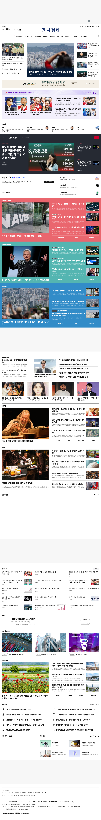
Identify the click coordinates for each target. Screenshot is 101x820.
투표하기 (85, 619)
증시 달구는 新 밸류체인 (13, 654)
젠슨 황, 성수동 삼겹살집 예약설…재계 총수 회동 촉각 (12, 399)
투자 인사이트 (5, 143)
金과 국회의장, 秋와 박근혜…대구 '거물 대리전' (40, 113)
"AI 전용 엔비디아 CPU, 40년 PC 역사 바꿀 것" (93, 55)
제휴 (10, 802)
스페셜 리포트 (6, 631)
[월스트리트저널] (14, 29)
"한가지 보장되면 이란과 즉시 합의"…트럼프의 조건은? (68, 270)
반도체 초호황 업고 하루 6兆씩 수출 (45, 597)
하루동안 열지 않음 (91, 83)
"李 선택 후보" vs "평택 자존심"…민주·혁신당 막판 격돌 (68, 110)
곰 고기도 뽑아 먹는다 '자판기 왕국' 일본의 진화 (67, 484)
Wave (3, 448)
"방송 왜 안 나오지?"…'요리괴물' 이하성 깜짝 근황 (62, 399)
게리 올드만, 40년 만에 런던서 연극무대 (17, 441)
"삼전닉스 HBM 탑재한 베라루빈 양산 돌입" (82, 605)
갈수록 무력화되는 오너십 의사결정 (35, 130)
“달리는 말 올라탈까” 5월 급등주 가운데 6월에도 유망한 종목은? (84, 164)
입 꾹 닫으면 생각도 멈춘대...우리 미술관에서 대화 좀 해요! (68, 421)
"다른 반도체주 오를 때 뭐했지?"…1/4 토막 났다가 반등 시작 (75, 709)
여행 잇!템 (93, 695)
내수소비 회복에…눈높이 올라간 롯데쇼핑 (11, 590)
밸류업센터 (91, 323)
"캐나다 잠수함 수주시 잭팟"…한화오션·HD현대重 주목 (68, 218)
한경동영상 (5, 495)
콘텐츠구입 (14, 802)
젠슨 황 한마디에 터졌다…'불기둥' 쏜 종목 (72, 364)
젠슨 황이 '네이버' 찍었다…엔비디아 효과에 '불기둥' (22, 236)
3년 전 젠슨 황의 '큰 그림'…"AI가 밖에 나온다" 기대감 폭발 (25, 280)
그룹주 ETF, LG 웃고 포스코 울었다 (45, 572)
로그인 (97, 26)
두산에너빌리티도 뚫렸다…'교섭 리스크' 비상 (73, 360)
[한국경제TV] (8, 29)
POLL (3, 615)
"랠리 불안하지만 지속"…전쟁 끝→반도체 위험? (67, 250)
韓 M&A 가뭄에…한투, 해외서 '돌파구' (12, 73)
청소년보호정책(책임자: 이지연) (67, 802)
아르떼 (4, 406)
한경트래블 (5, 660)
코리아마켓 (38, 36)
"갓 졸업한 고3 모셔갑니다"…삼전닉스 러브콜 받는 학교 (24, 720)
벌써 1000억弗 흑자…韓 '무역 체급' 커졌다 (93, 45)
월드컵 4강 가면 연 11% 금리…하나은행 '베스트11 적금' (84, 590)
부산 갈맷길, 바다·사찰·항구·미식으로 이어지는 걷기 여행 (68, 675)
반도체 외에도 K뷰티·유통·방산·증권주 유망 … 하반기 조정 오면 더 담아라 (13, 152)
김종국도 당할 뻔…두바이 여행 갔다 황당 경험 (87, 399)
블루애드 (30, 793)
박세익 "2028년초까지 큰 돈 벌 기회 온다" (19, 709)
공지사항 (42, 736)
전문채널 (75, 36)
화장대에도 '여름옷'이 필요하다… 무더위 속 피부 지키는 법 (68, 462)
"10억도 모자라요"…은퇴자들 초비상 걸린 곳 (73, 368)
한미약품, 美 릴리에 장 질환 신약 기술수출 (13, 69)
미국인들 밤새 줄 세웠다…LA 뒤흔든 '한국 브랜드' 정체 (23, 714)
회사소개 (4, 793)
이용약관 (45, 802)
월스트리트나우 (58, 247)
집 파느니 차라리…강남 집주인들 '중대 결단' (14, 361)
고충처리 (17, 793)
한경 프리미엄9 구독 (89, 26)
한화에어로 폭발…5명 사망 (10, 605)
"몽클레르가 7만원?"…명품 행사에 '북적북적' (74, 373)
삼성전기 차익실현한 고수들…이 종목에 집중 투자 (72, 725)
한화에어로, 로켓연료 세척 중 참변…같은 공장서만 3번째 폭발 (12, 58)
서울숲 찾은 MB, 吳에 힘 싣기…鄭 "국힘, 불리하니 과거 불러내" (67, 99)
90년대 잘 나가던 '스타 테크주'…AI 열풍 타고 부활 (12, 598)
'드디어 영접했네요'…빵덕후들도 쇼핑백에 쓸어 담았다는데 (75, 714)
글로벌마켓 (45, 36)
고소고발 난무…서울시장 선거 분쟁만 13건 (48, 580)
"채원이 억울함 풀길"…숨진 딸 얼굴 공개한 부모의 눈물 (37, 399)
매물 (76, 323)
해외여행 (81, 695)
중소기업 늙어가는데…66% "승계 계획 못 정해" (13, 64)
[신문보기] (3, 29)
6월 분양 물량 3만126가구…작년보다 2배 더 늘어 (68, 301)
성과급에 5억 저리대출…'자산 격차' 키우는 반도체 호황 (50, 71)
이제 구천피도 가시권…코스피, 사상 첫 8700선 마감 (93, 74)
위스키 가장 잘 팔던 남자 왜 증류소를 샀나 (65, 473)
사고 (98, 736)
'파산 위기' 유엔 (81, 129)
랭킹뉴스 (4, 704)
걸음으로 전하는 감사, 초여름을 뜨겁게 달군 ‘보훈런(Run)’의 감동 (68, 686)
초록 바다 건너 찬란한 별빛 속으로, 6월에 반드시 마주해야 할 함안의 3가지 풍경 (24, 697)
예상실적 (60, 279)
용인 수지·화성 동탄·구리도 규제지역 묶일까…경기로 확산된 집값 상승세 (68, 314)
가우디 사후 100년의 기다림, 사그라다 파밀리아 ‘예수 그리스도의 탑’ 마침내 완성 (67, 664)
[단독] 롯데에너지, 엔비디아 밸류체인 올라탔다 (84, 147)
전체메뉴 (84, 36)
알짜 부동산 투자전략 (59, 311)
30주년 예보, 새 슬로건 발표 (77, 597)
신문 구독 (81, 26)
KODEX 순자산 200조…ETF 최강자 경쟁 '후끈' (45, 606)
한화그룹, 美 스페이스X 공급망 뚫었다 (18, 730)
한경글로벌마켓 (6, 244)
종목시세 (76, 279)
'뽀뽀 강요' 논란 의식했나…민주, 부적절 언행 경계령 (83, 573)
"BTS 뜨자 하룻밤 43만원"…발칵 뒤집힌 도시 (14, 371)
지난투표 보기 (85, 623)
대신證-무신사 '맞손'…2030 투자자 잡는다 (47, 589)
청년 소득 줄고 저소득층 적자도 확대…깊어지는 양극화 (12, 130)
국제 (58, 36)
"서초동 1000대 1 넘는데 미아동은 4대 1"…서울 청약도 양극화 (25, 323)
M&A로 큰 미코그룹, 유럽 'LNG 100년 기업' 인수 (93, 64)
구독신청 (11, 793)
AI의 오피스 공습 (78, 654)
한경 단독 (79, 143)
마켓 (91, 237)
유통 (62, 36)
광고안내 (24, 793)
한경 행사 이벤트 (7, 736)
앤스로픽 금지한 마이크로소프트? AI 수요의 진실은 (68, 261)
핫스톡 (78, 159)
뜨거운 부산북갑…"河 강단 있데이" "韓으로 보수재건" (15, 113)
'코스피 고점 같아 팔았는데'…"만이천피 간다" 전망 (68, 205)
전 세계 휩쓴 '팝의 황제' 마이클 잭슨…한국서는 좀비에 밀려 (68, 410)
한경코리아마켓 (6, 201)
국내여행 (70, 695)
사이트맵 (27, 802)
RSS (39, 802)
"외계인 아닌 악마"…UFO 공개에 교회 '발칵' (73, 377)
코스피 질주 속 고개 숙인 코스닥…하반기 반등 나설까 (68, 228)
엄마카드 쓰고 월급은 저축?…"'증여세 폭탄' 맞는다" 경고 (74, 730)
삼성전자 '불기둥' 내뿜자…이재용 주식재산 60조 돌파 (45, 375)
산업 (32, 36)
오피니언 (67, 36)
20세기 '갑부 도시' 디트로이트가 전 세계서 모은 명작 (68, 431)
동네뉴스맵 (60, 323)
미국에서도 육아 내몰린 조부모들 (60, 130)
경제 (28, 36)
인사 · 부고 (93, 736)
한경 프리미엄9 (18, 36)
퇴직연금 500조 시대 (45, 654)
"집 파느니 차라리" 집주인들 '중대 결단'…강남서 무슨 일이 (25, 725)
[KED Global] (19, 29)
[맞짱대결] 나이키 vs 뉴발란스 (23, 619)
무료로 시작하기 (49, 182)
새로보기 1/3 (96, 568)
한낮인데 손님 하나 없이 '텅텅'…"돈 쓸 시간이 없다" (73, 720)
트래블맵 (58, 695)
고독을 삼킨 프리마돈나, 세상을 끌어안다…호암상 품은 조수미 (12, 581)
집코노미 (52, 36)
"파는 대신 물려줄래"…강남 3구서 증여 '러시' (67, 291)
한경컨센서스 (61, 237)
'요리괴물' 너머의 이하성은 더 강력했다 (17, 483)
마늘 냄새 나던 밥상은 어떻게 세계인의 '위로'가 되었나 (68, 452)
